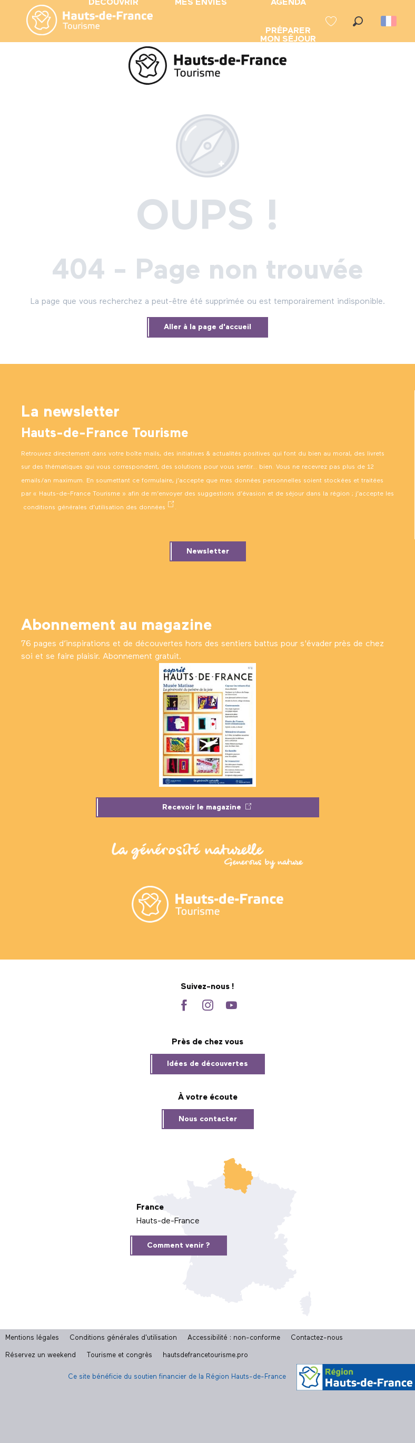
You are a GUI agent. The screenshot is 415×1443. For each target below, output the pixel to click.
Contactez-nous (317, 1338)
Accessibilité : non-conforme (233, 1338)
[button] (358, 21)
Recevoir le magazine (201, 807)
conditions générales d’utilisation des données (94, 508)
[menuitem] (81, 21)
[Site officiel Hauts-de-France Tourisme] (207, 67)
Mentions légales (32, 1338)
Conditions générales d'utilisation (123, 1338)
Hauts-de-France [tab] (168, 1221)
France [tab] (150, 1207)
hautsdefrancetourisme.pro (205, 1355)
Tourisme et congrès (119, 1355)
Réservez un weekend (40, 1355)
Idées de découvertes (207, 1064)
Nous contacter (208, 1119)
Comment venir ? (178, 1245)
